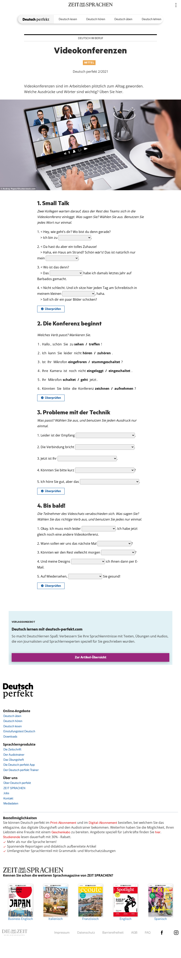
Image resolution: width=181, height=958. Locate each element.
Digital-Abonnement (103, 823)
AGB (134, 932)
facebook (162, 933)
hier (157, 832)
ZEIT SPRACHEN (14, 788)
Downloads (10, 736)
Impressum (62, 932)
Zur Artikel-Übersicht (90, 657)
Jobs (6, 793)
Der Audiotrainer (13, 754)
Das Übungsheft (13, 760)
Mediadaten (10, 803)
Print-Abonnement (63, 823)
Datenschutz (86, 932)
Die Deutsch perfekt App (19, 765)
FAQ (148, 932)
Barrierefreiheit (113, 932)
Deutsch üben (123, 19)
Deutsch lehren (151, 19)
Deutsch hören (95, 19)
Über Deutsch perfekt (17, 783)
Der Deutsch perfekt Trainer (21, 770)
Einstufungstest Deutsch (19, 731)
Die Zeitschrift (12, 749)
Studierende (11, 837)
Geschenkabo (60, 832)
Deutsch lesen (68, 19)
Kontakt (8, 798)
